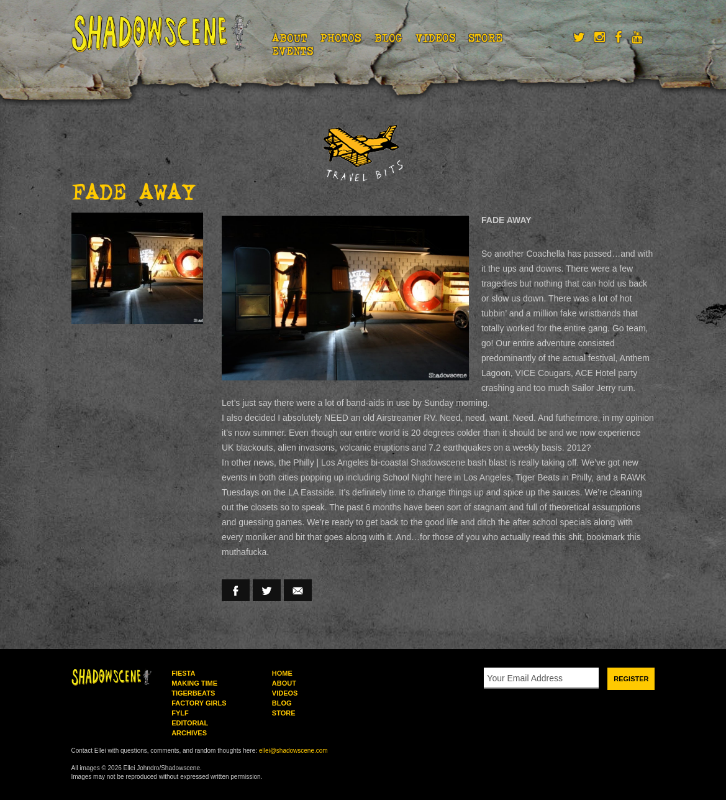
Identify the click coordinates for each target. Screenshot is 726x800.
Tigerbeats (193, 693)
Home (282, 673)
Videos (435, 38)
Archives (189, 733)
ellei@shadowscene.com (293, 750)
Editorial (189, 723)
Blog (388, 38)
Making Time (194, 683)
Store (485, 38)
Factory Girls (198, 703)
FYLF (180, 713)
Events (293, 51)
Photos (340, 38)
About (289, 38)
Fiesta (183, 673)
